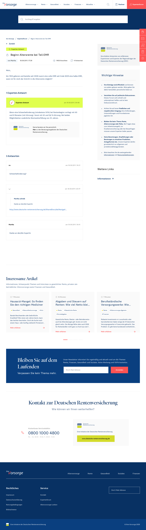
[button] (142, 32)
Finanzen (136, 473)
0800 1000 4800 (43, 432)
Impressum (10, 495)
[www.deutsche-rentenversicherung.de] (96, 438)
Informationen (109, 155)
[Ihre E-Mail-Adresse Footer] (124, 490)
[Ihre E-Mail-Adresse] (86, 370)
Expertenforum (45, 500)
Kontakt (43, 495)
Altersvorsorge (74, 473)
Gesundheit (105, 473)
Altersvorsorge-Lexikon (48, 505)
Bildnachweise (11, 510)
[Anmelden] (119, 370)
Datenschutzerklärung (14, 500)
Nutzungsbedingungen (126, 155)
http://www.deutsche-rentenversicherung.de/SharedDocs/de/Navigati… (38, 209)
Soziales (121, 473)
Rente (90, 473)
